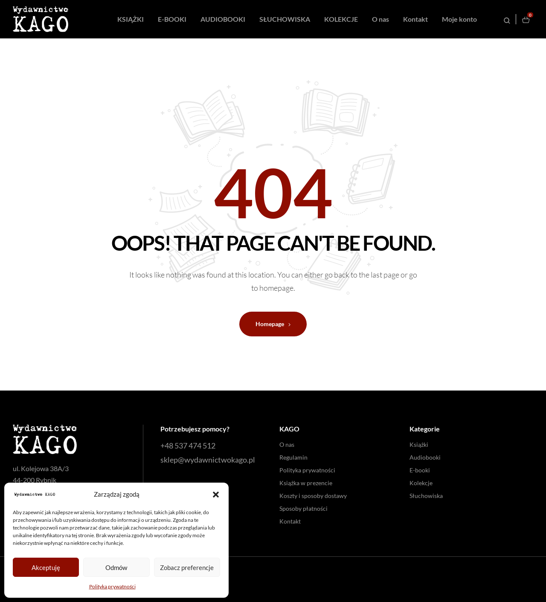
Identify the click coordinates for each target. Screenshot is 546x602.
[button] (216, 494)
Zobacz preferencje (187, 567)
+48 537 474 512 (187, 445)
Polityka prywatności (112, 586)
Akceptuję (46, 567)
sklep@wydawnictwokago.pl (207, 459)
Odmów (116, 567)
